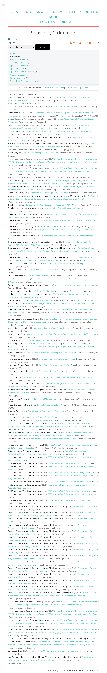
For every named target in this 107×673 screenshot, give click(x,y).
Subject (13, 53)
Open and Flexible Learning (22, 72)
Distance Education (18, 62)
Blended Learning (17, 59)
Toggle (5, 5)
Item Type (78, 88)
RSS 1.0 (83, 43)
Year (62, 88)
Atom (73, 43)
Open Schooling (17, 69)
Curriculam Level (50, 88)
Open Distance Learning (20, 65)
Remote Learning (17, 78)
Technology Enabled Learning (23, 81)
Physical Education (18, 75)
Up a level (13, 39)
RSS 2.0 (94, 43)
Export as (12, 43)
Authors (68, 88)
